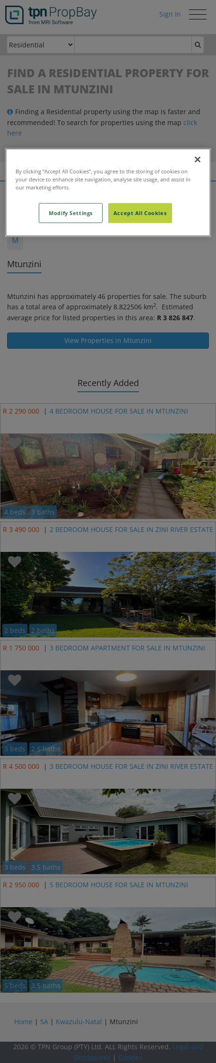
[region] (107, 192)
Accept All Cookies (139, 212)
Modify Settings (71, 212)
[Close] (197, 159)
